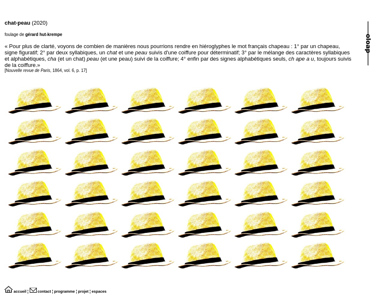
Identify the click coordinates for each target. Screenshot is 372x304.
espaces (99, 291)
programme (64, 291)
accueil (15, 291)
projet (83, 291)
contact (40, 291)
